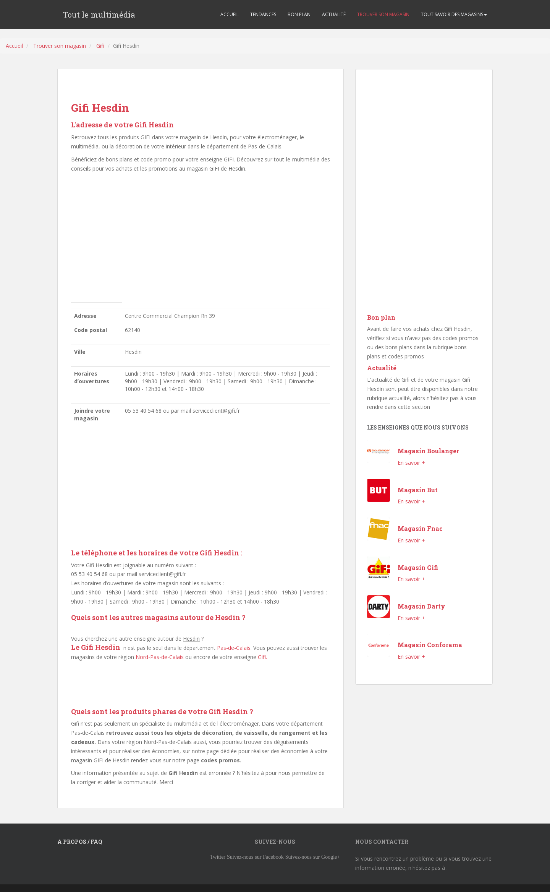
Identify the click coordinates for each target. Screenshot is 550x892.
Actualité (381, 368)
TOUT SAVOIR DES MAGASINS (454, 14)
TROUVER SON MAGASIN (383, 14)
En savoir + (411, 462)
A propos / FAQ (79, 841)
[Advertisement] (200, 239)
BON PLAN (299, 14)
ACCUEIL (229, 14)
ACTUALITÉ (334, 14)
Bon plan (381, 317)
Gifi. (262, 657)
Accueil (14, 45)
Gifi (100, 45)
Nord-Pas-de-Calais (160, 657)
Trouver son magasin (59, 45)
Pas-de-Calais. (234, 647)
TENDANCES (263, 14)
